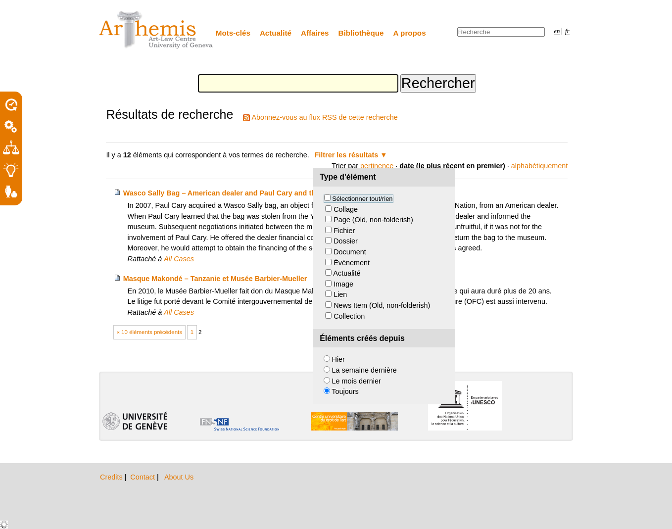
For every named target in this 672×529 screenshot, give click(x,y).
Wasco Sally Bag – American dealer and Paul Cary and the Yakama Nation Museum (263, 193)
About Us (178, 477)
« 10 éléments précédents (150, 332)
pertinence (376, 166)
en (557, 31)
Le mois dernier (356, 381)
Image (343, 284)
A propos (409, 33)
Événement (352, 263)
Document (350, 252)
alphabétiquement (539, 166)
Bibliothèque (361, 33)
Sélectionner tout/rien (362, 198)
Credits (112, 477)
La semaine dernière (364, 370)
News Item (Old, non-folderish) (382, 305)
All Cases (179, 259)
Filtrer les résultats (347, 155)
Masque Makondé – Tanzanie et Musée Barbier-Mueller (215, 279)
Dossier (346, 241)
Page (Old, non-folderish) (373, 220)
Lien (340, 294)
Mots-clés (233, 33)
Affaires (315, 33)
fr (567, 31)
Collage (346, 209)
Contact (143, 477)
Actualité (275, 33)
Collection (349, 316)
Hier (338, 359)
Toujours (345, 391)
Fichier (344, 231)
